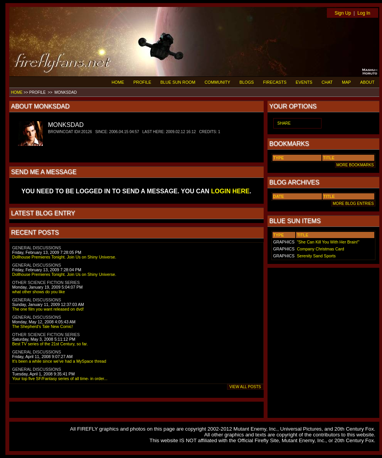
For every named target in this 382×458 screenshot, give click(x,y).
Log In (363, 13)
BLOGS (246, 82)
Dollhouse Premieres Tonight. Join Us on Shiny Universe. (64, 257)
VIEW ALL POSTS (245, 387)
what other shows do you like (38, 291)
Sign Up (343, 13)
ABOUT (367, 82)
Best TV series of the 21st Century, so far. (50, 343)
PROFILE (142, 82)
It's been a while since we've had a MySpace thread (59, 361)
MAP (346, 82)
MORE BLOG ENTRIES (353, 203)
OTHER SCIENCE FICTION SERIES (46, 282)
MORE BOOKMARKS (355, 165)
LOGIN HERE (230, 191)
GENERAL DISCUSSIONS (36, 247)
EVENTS (304, 82)
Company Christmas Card (320, 249)
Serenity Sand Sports (316, 256)
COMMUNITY (218, 82)
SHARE (284, 123)
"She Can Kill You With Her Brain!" (328, 242)
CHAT (327, 82)
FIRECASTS (275, 82)
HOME (118, 82)
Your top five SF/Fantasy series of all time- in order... (60, 378)
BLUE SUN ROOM (177, 82)
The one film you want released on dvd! (48, 309)
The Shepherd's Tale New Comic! (42, 326)
